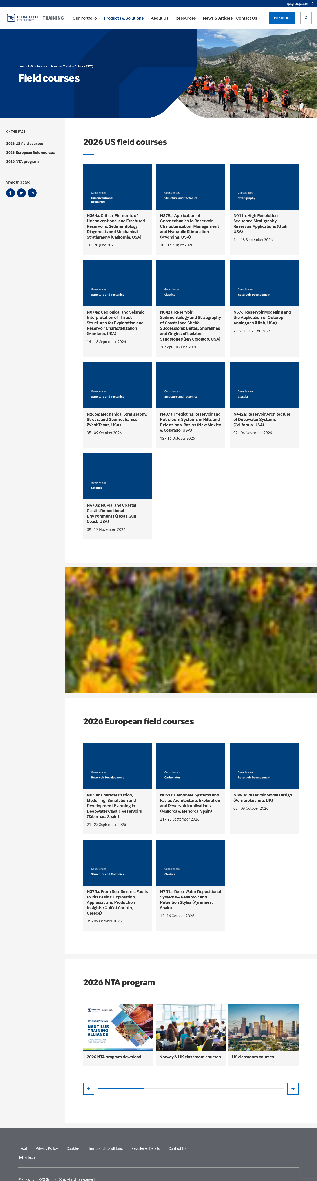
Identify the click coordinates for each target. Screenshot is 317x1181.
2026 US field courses (24, 143)
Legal (22, 1148)
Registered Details (145, 1148)
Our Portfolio (86, 18)
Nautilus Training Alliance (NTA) (72, 66)
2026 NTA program (22, 161)
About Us (161, 18)
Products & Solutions (125, 18)
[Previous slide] (88, 1089)
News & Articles (218, 18)
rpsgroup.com (300, 3)
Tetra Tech (26, 1157)
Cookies (73, 1148)
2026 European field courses (30, 152)
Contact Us (248, 18)
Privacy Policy (47, 1148)
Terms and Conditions (105, 1148)
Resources (187, 18)
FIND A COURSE (282, 18)
